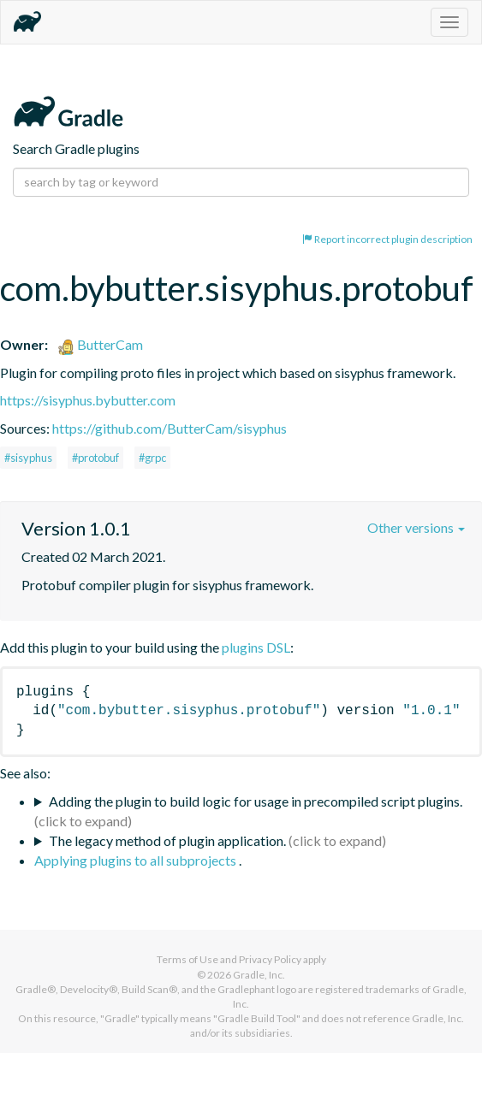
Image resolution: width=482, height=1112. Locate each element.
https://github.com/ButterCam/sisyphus (169, 428)
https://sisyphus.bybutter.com (88, 400)
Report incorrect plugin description (387, 239)
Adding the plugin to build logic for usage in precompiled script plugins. (255, 801)
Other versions (416, 527)
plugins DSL (256, 647)
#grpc (152, 457)
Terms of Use (187, 959)
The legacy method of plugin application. (167, 840)
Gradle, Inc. (259, 974)
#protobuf (95, 457)
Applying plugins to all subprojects (136, 860)
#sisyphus (28, 457)
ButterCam (100, 344)
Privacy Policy (270, 959)
